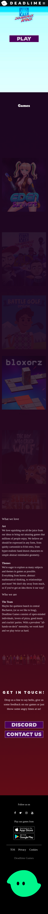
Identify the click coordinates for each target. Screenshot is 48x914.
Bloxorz (24, 427)
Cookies (33, 849)
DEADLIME (17, 3)
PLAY (24, 38)
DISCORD (24, 724)
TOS (12, 849)
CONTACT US (24, 734)
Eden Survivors (24, 229)
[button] (44, 3)
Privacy (22, 849)
